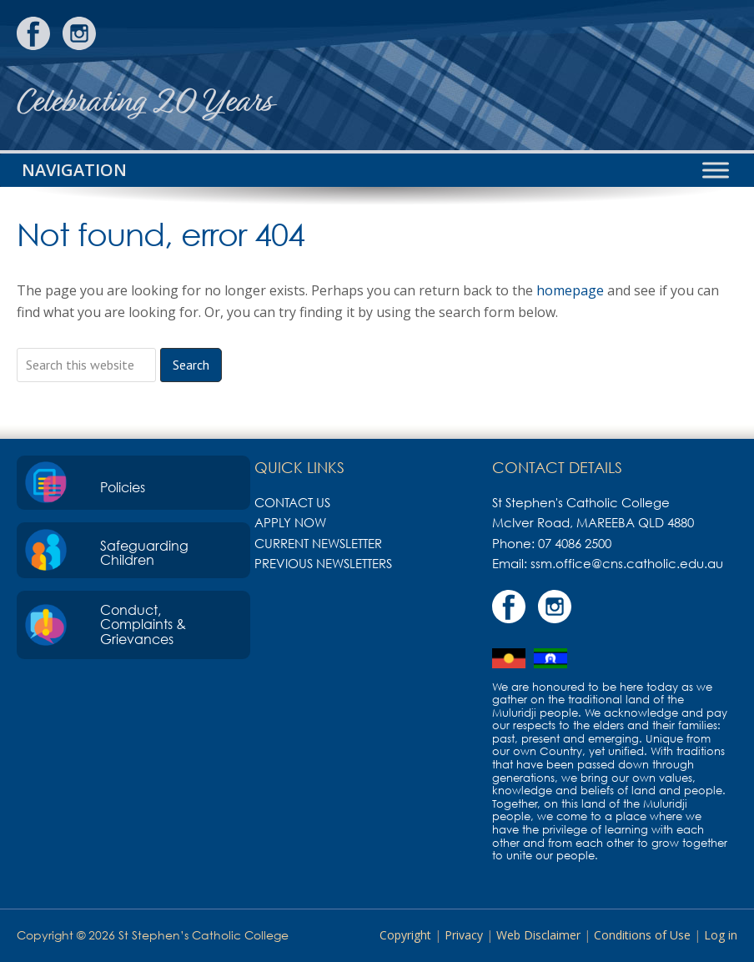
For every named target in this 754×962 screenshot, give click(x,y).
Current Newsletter (318, 543)
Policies (122, 487)
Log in (720, 935)
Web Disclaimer (538, 935)
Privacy (464, 935)
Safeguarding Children (144, 553)
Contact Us (292, 502)
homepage (570, 290)
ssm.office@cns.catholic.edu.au (626, 563)
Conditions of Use (642, 935)
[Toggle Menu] (715, 170)
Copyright (405, 935)
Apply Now (290, 522)
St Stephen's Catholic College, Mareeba (674, 75)
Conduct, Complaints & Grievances (143, 624)
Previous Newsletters (323, 563)
